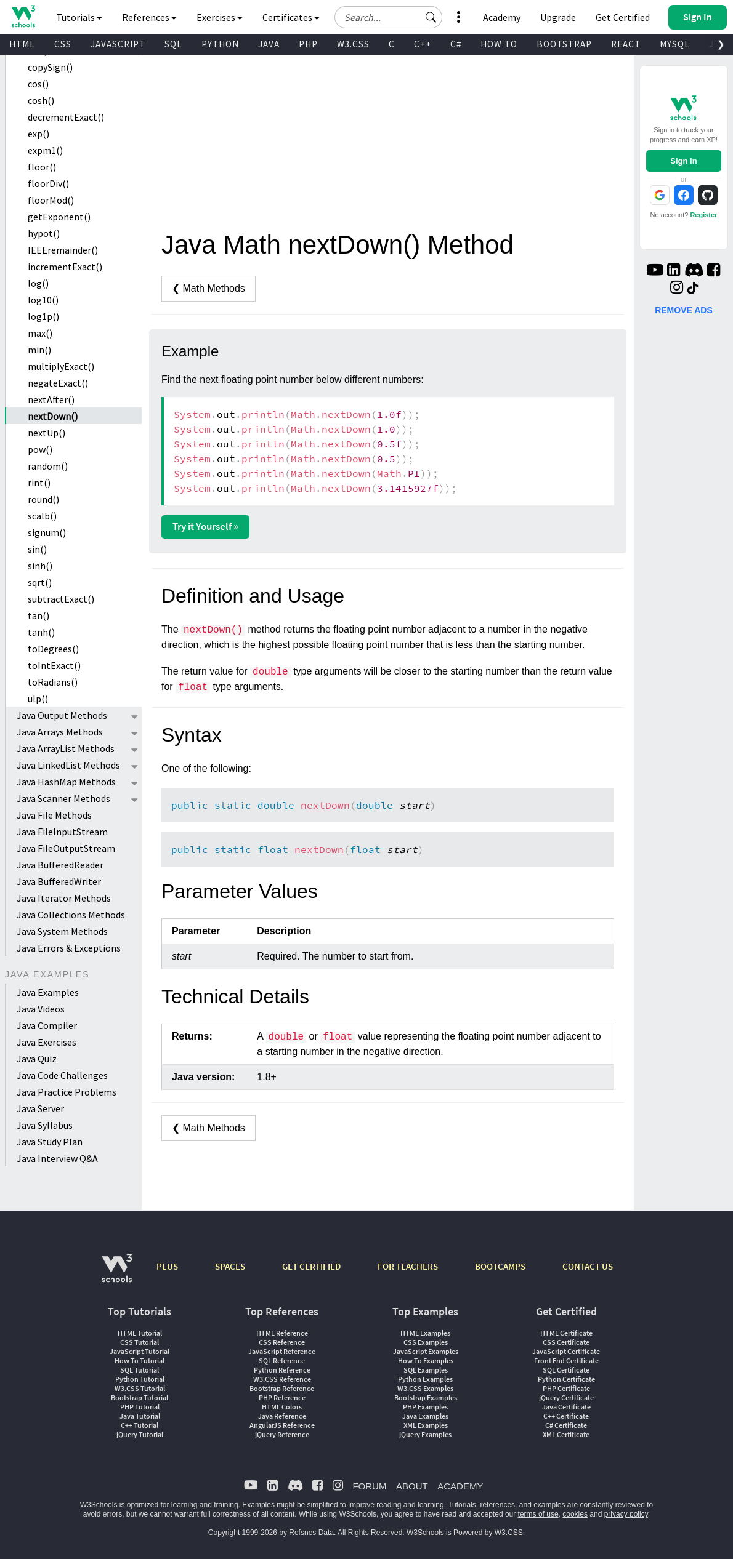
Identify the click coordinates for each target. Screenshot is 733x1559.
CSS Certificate (566, 1342)
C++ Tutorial (139, 1425)
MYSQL (675, 44)
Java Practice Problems (66, 1092)
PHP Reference (282, 1397)
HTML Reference (282, 1332)
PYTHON (220, 44)
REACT (626, 44)
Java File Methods (54, 815)
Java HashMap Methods (66, 781)
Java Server (40, 1108)
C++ (422, 44)
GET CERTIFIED (311, 1266)
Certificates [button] (291, 17)
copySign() (50, 67)
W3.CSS (353, 44)
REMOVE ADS (684, 310)
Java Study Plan (50, 1142)
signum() (47, 532)
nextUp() (46, 433)
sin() (37, 549)
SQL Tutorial (139, 1369)
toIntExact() (54, 665)
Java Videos (41, 1009)
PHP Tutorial (140, 1406)
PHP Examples (425, 1406)
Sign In (683, 161)
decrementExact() (66, 117)
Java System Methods (62, 931)
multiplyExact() (61, 366)
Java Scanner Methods (63, 798)
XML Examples (425, 1425)
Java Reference (282, 1416)
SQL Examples (425, 1369)
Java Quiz (37, 1058)
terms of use (538, 1514)
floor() (42, 167)
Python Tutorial (139, 1379)
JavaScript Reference (281, 1351)
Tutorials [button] (79, 17)
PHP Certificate (566, 1388)
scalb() (42, 516)
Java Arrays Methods (60, 732)
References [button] (149, 17)
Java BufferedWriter (59, 881)
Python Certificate (566, 1379)
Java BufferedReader (60, 865)
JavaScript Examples (425, 1351)
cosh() (41, 100)
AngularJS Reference (282, 1425)
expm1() (45, 150)
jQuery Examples (425, 1434)
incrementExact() (65, 266)
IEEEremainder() (63, 250)
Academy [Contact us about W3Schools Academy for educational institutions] (501, 17)
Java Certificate (566, 1406)
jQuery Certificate (566, 1397)
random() (48, 466)
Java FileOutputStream (66, 848)
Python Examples (425, 1379)
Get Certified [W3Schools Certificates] (623, 17)
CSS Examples (425, 1342)
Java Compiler (47, 1025)
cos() (38, 84)
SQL (173, 44)
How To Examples (425, 1360)
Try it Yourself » (205, 526)
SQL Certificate (566, 1369)
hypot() (44, 233)
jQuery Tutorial (139, 1434)
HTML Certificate (566, 1332)
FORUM (369, 1486)
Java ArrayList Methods (66, 748)
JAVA (269, 44)
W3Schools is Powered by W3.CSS (465, 1532)
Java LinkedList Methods (68, 765)
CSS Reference (282, 1342)
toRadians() (53, 682)
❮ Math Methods (208, 288)
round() (43, 499)
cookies (575, 1514)
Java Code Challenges (62, 1075)
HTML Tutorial (140, 1332)
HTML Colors (282, 1406)
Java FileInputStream (62, 831)
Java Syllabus (45, 1125)
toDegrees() (53, 649)
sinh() (40, 565)
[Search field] (388, 17)
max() (40, 333)
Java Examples (48, 992)
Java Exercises (46, 1042)
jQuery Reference (282, 1434)
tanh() (41, 632)
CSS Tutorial (139, 1342)
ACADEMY (460, 1486)
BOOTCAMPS (500, 1266)
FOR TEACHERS (408, 1266)
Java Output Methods (62, 715)
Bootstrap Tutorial (139, 1397)
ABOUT (412, 1486)
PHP (308, 44)
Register (703, 214)
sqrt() (40, 582)
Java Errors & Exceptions (69, 948)
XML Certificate (566, 1434)
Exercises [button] (219, 17)
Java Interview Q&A (57, 1158)
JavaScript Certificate (566, 1351)
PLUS (167, 1266)
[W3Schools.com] (117, 1274)
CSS (62, 44)
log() (38, 283)
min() (39, 349)
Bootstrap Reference (281, 1388)
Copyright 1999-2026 (242, 1532)
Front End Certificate (566, 1360)
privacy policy (626, 1514)
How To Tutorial (139, 1360)
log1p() (43, 316)
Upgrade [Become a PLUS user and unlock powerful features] (558, 17)
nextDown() (53, 416)
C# (455, 44)
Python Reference (282, 1369)
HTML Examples (425, 1332)
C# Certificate (566, 1425)
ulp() (38, 698)
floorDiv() (48, 183)
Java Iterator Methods (64, 898)
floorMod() (51, 200)
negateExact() (58, 383)
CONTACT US (587, 1266)
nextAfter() (51, 399)
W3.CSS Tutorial (140, 1388)
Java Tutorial (139, 1416)
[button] (431, 17)
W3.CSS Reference (282, 1379)
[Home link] (23, 16)
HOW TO (498, 44)
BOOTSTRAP (564, 44)
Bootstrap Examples (425, 1397)
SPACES (230, 1266)
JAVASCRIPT (118, 44)
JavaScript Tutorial (139, 1351)
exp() (38, 133)
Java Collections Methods (71, 914)
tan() (38, 615)
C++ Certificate (566, 1416)
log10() (43, 300)
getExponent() (59, 216)
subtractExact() (61, 599)
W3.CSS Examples (425, 1388)
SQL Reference (282, 1360)
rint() (39, 482)
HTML (22, 44)
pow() (40, 449)
